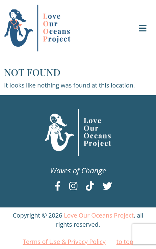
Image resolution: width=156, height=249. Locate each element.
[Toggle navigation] (142, 28)
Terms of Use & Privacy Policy (64, 242)
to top (124, 242)
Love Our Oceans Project (99, 215)
